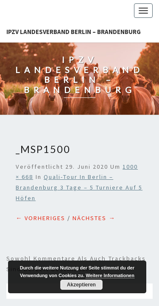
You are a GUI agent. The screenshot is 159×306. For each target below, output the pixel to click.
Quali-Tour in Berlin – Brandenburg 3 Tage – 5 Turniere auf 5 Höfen (79, 144)
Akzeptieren (81, 285)
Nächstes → (94, 175)
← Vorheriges (40, 175)
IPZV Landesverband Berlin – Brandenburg (73, 32)
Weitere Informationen (110, 275)
